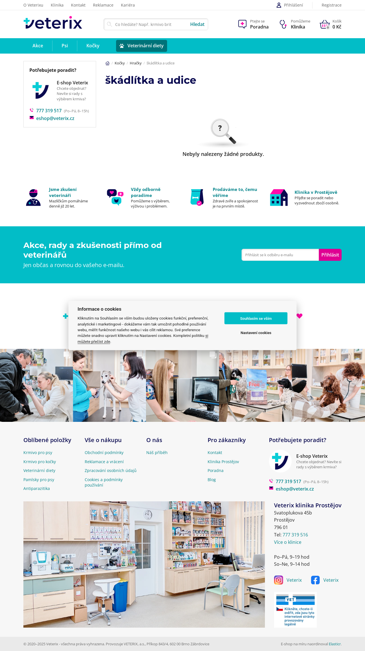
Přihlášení (289, 5)
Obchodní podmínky (104, 452)
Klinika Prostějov (223, 461)
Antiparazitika (36, 488)
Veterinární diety (39, 470)
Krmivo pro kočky (39, 461)
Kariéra (128, 5)
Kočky (120, 63)
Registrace (332, 5)
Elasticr (335, 643)
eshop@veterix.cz (51, 118)
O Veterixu (33, 5)
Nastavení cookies (256, 332)
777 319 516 (295, 535)
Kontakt (78, 5)
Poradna (216, 470)
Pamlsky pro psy (38, 479)
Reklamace (103, 5)
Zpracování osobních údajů (111, 470)
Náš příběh (157, 452)
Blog (212, 479)
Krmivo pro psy (37, 452)
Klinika (57, 5)
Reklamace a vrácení (104, 461)
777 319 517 (45, 110)
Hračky (136, 63)
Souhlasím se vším (256, 318)
